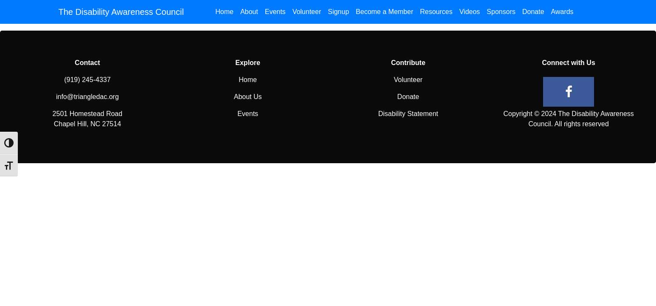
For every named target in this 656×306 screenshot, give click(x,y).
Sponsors (501, 11)
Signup (338, 11)
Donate (533, 11)
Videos (469, 11)
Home (224, 11)
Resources (436, 11)
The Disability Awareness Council (121, 12)
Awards (562, 11)
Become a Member (384, 11)
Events (275, 11)
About (249, 11)
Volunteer (307, 11)
